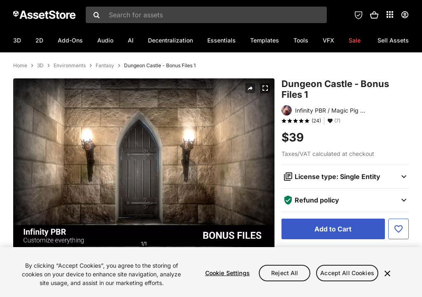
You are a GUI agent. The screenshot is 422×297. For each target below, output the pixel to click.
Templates (264, 40)
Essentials (221, 40)
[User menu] (405, 15)
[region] (211, 272)
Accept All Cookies (347, 272)
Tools (300, 40)
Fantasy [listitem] (105, 101)
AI (131, 40)
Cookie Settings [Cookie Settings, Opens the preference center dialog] (227, 272)
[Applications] (390, 14)
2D (39, 40)
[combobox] (206, 15)
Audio (105, 40)
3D (17, 40)
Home (20, 101)
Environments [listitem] (70, 101)
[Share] (250, 124)
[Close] (387, 273)
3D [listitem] (40, 101)
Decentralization (170, 40)
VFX (328, 40)
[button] (374, 15)
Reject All (284, 272)
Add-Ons (70, 40)
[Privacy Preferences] (358, 15)
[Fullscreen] (265, 124)
